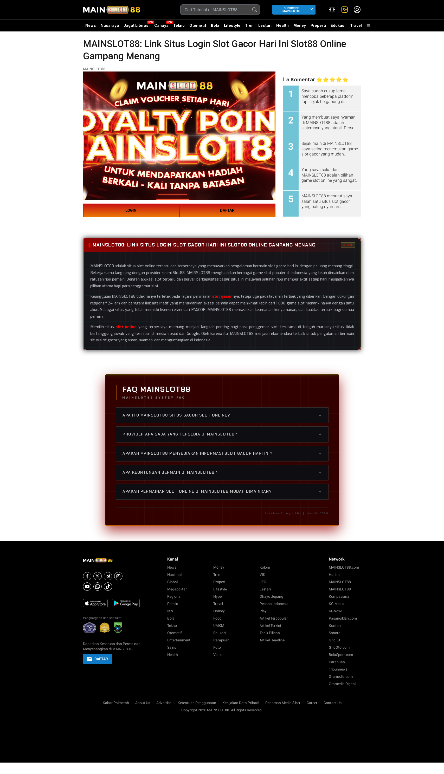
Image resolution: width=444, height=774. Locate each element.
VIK (262, 575)
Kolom (265, 567)
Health (282, 25)
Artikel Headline (272, 640)
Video (217, 655)
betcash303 (406, 570)
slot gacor (222, 296)
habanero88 (387, 570)
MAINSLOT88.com (344, 567)
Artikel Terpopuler (274, 618)
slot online (126, 326)
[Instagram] (118, 576)
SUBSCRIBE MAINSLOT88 (291, 9)
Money (299, 25)
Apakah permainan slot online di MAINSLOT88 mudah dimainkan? (222, 491)
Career (312, 703)
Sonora (334, 633)
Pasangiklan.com (343, 618)
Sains (171, 647)
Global (172, 582)
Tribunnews (338, 669)
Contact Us (333, 703)
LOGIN (131, 210)
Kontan (335, 625)
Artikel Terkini (270, 625)
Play (263, 611)
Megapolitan (177, 589)
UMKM (218, 625)
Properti (318, 25)
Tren (249, 25)
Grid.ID (334, 640)
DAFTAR (227, 210)
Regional (174, 596)
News (90, 25)
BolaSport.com (341, 655)
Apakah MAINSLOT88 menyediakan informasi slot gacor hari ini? (222, 453)
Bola (215, 25)
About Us (142, 703)
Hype (217, 596)
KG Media (336, 604)
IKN (170, 611)
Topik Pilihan (270, 633)
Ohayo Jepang (271, 596)
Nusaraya (110, 25)
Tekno (179, 25)
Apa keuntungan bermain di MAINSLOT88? (222, 472)
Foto (217, 647)
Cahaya (161, 25)
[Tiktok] (108, 586)
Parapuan (221, 640)
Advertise (163, 703)
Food (217, 618)
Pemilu (172, 604)
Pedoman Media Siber (282, 703)
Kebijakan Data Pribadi (240, 703)
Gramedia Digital (342, 684)
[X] (97, 576)
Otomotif (197, 25)
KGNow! (335, 611)
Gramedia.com (341, 676)
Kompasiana (339, 596)
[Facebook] (87, 576)
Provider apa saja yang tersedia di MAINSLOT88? (222, 434)
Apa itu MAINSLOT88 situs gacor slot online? (222, 415)
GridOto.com (339, 647)
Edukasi (338, 25)
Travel (356, 25)
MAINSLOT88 (94, 69)
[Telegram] (108, 576)
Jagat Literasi (137, 25)
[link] (344, 9)
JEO (263, 582)
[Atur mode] (332, 9)
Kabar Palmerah (116, 703)
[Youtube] (87, 586)
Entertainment (178, 640)
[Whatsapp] (97, 586)
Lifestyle (232, 25)
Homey (219, 611)
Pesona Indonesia (274, 604)
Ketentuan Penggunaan (197, 703)
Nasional (174, 575)
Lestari (265, 27)
